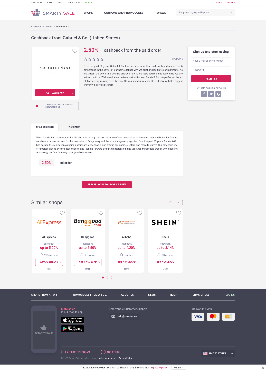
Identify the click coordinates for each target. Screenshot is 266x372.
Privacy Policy (125, 358)
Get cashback (55, 92)
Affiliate (78, 352)
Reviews (160, 12)
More (48, 269)
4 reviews (90, 255)
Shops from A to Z (44, 294)
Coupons (123, 12)
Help (60, 3)
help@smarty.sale (127, 316)
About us (35, 3)
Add (113, 352)
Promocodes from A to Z (89, 294)
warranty (74, 127)
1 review (129, 255)
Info (44, 127)
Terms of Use (73, 3)
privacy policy (160, 367)
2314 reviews (51, 255)
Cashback (36, 26)
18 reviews (168, 255)
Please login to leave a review (107, 184)
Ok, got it (178, 367)
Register (231, 3)
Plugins (88, 3)
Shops (88, 12)
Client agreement (107, 358)
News (49, 3)
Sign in (219, 3)
